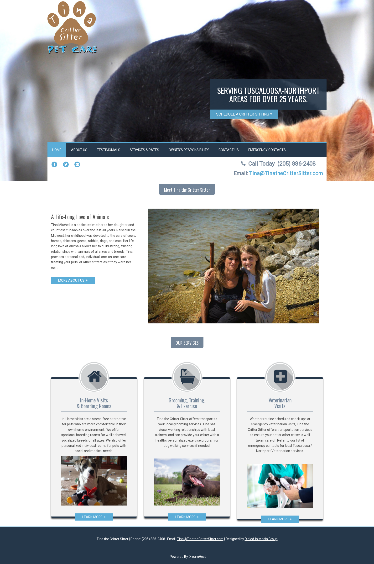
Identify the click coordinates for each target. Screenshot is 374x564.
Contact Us (228, 150)
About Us (79, 150)
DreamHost (197, 557)
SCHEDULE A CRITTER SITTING (244, 114)
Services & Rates (144, 150)
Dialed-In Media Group (261, 539)
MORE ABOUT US (73, 280)
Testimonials (108, 150)
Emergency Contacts (267, 150)
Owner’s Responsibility (189, 150)
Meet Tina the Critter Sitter (187, 190)
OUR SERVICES (187, 343)
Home (57, 150)
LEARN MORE (94, 517)
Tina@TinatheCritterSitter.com (200, 539)
